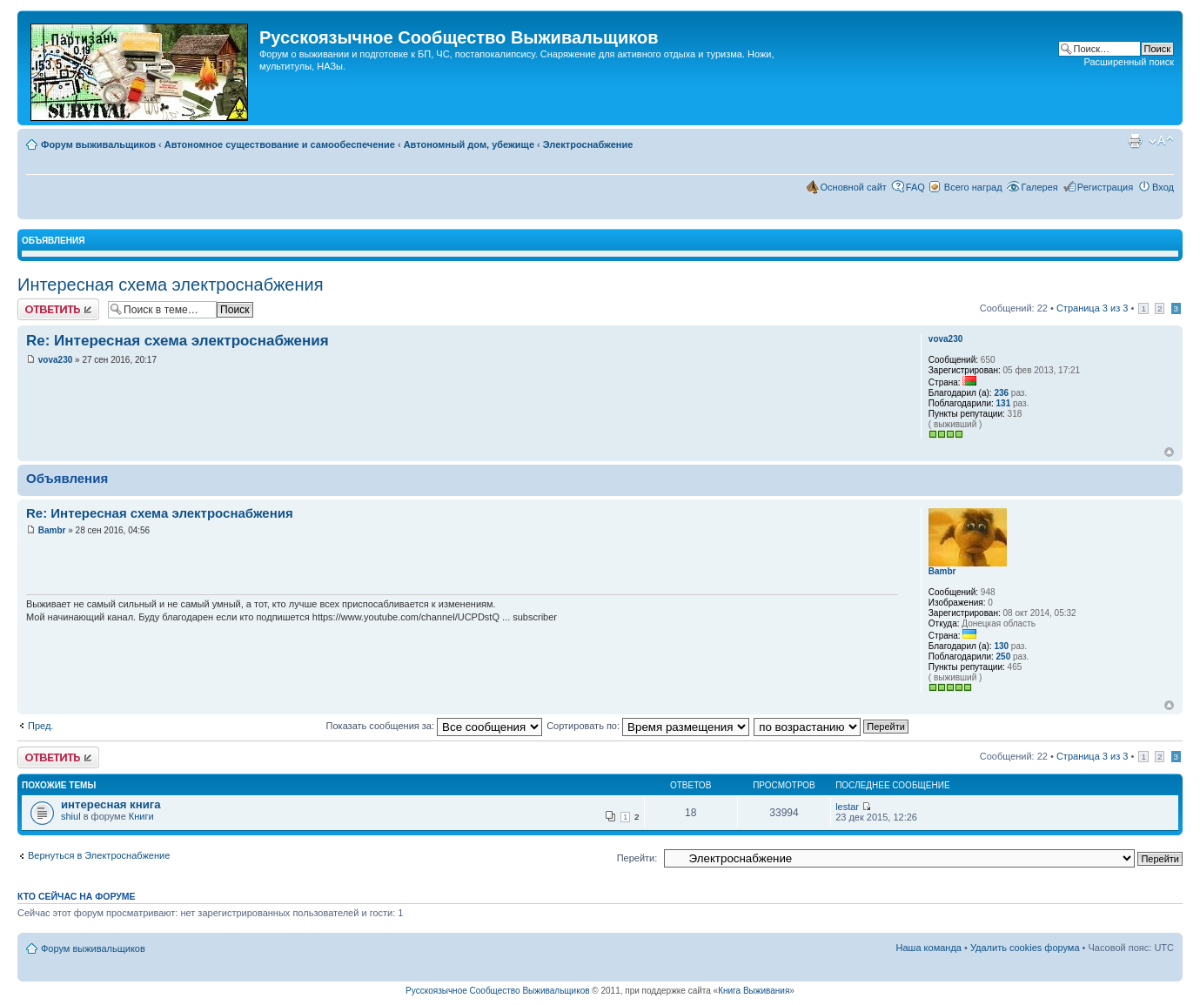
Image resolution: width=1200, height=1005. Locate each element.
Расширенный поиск (1128, 62)
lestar (847, 806)
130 (1001, 646)
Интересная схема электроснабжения (170, 284)
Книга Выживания (753, 990)
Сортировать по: (647, 725)
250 (1003, 656)
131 (1003, 403)
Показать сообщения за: (434, 725)
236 (1001, 393)
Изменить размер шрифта (1161, 141)
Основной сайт (854, 187)
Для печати (1134, 141)
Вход (1163, 187)
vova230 (55, 360)
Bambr (52, 530)
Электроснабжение (588, 144)
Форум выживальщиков (98, 144)
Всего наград (973, 187)
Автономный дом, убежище (469, 144)
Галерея (1040, 187)
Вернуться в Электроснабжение (99, 855)
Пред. (40, 725)
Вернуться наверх (1169, 452)
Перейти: (637, 858)
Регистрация (1105, 187)
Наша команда (929, 947)
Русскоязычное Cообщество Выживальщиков (497, 990)
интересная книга (111, 804)
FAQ (915, 187)
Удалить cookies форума (1025, 947)
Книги (141, 816)
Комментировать (58, 309)
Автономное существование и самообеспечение (279, 144)
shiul (71, 816)
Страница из (1092, 308)
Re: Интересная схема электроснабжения (177, 340)
